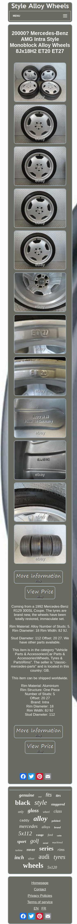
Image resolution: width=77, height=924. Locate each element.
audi (44, 856)
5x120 (52, 867)
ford (50, 835)
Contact (40, 889)
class (58, 811)
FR (43, 908)
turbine (19, 850)
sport (21, 841)
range (40, 835)
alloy (40, 818)
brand (57, 827)
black (22, 802)
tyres (59, 856)
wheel (46, 811)
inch (19, 857)
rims (60, 849)
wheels (33, 865)
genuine (26, 795)
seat (39, 797)
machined (57, 842)
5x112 (25, 833)
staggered (58, 804)
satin (59, 835)
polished (56, 820)
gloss (33, 810)
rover (30, 850)
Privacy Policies (40, 896)
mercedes (28, 826)
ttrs (58, 795)
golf (34, 841)
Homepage (39, 883)
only (21, 811)
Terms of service (40, 902)
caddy (24, 821)
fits (49, 795)
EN (36, 908)
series (46, 848)
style (40, 802)
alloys (46, 827)
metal (45, 843)
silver (31, 858)
